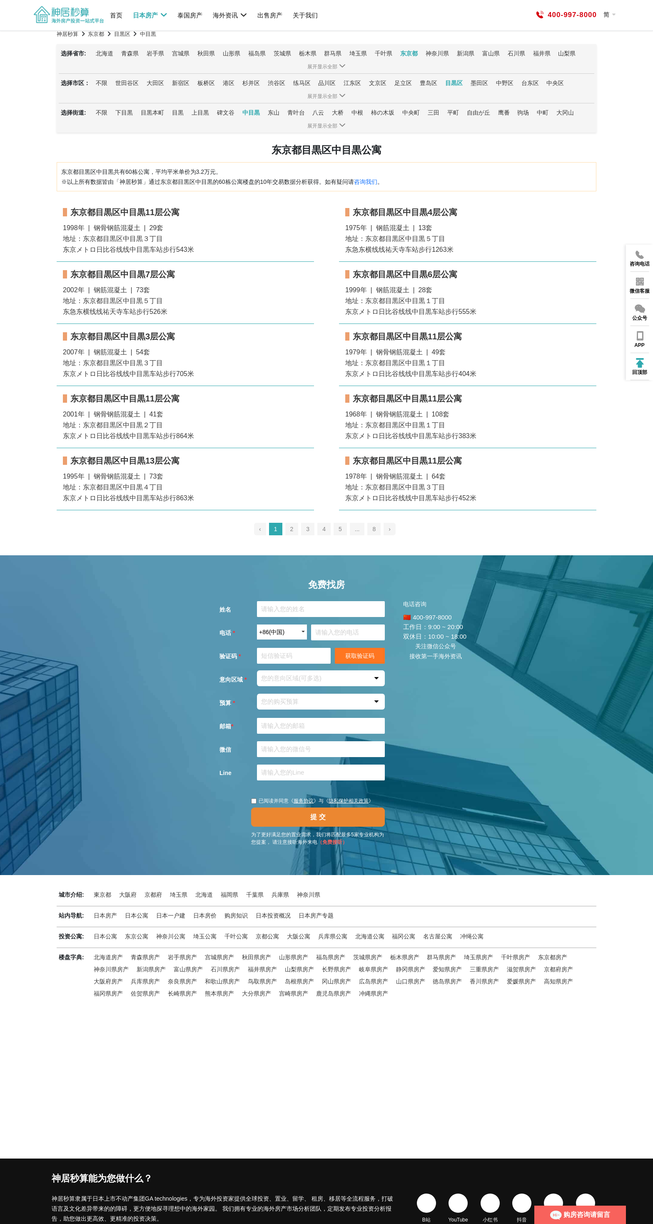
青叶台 (296, 112)
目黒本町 (152, 112)
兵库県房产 (145, 981)
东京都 (409, 53)
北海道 (104, 53)
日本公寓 (136, 915)
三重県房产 (484, 969)
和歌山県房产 (222, 981)
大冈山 (565, 112)
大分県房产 (256, 993)
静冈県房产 (410, 969)
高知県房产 (558, 981)
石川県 (516, 53)
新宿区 (180, 83)
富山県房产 (188, 969)
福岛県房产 (330, 957)
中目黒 (251, 112)
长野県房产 (336, 969)
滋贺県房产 (521, 969)
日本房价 (205, 915)
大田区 (155, 83)
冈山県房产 (336, 981)
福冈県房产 (108, 993)
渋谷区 (276, 83)
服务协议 (304, 801)
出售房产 (269, 15)
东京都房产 (552, 957)
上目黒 (200, 112)
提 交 (317, 816)
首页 (116, 15)
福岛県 (257, 53)
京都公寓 (267, 936)
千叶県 (383, 53)
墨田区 (479, 83)
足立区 (403, 83)
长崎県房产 (182, 993)
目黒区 (454, 83)
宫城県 (180, 53)
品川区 (327, 83)
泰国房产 (189, 15)
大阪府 (128, 894)
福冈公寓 (403, 936)
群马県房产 (441, 957)
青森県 (130, 53)
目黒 (178, 112)
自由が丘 (478, 112)
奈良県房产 (182, 981)
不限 (101, 83)
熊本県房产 (219, 993)
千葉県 (255, 894)
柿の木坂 (382, 112)
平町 (453, 112)
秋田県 (206, 53)
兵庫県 (280, 894)
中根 (357, 112)
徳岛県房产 (447, 981)
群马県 (332, 53)
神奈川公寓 (170, 936)
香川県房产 (484, 981)
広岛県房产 (373, 981)
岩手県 (155, 53)
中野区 (504, 83)
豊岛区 (428, 83)
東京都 (102, 894)
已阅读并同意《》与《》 (312, 800)
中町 (542, 112)
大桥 (338, 112)
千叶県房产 (515, 957)
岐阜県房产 (373, 969)
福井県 (542, 53)
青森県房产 (145, 957)
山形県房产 (293, 957)
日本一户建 (170, 915)
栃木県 (308, 53)
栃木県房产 (404, 957)
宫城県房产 (219, 957)
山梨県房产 (299, 969)
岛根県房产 (299, 981)
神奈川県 (437, 53)
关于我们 (305, 15)
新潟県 (465, 53)
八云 (318, 112)
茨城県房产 (367, 957)
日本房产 (150, 15)
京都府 (153, 894)
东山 (273, 112)
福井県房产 (262, 969)
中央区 (555, 83)
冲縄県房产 (373, 993)
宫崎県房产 (293, 993)
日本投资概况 (273, 915)
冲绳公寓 (472, 936)
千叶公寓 (236, 936)
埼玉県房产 (478, 957)
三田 (433, 112)
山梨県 (567, 53)
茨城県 (282, 53)
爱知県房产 (447, 969)
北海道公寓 (369, 936)
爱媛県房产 (521, 981)
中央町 (411, 112)
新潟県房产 (151, 969)
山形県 (231, 53)
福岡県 (229, 894)
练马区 (302, 83)
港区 (228, 83)
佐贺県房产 (145, 993)
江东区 (352, 83)
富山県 (491, 53)
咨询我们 (365, 181)
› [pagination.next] (390, 529)
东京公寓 (136, 936)
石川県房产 (225, 969)
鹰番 (504, 112)
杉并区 (251, 83)
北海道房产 (108, 957)
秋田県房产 (256, 957)
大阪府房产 (108, 981)
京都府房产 (558, 969)
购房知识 (236, 915)
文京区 (377, 83)
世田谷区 (127, 83)
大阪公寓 (298, 936)
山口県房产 (410, 981)
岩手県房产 (182, 957)
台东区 (530, 83)
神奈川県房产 (111, 969)
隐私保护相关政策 (349, 801)
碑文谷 (225, 112)
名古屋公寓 (437, 936)
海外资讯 (230, 15)
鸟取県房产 (262, 981)
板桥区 (206, 83)
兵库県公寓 (332, 936)
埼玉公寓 (205, 936)
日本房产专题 (316, 915)
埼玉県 (358, 53)
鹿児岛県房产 (333, 993)
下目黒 (124, 112)
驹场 (523, 112)
